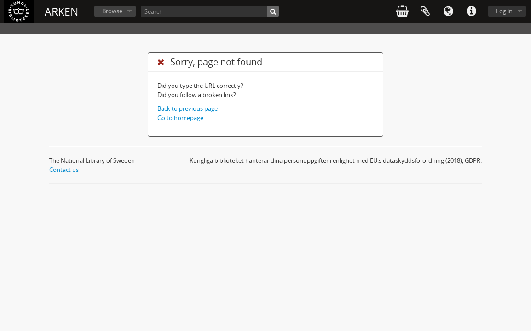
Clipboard (425, 11)
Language (448, 11)
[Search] (210, 11)
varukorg (402, 11)
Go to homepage (180, 118)
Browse (112, 11)
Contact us (64, 170)
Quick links (471, 11)
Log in (504, 11)
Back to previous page (187, 108)
